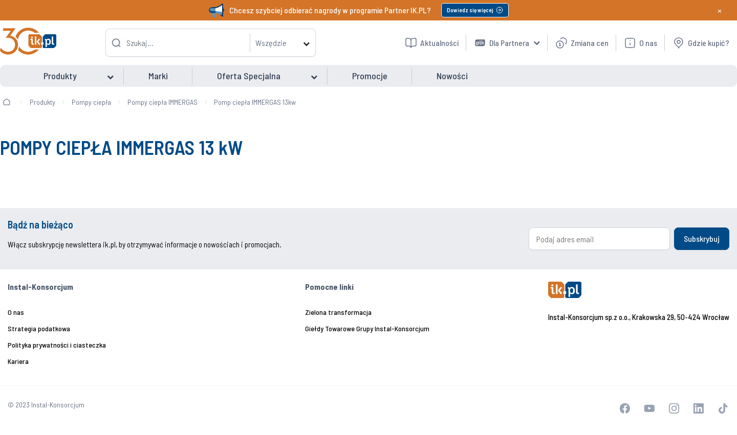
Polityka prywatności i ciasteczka (57, 344)
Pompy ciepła (91, 102)
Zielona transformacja (338, 312)
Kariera (18, 361)
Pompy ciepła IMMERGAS (162, 102)
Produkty (42, 102)
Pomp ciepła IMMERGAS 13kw (255, 102)
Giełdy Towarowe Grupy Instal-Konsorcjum (367, 328)
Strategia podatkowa (39, 328)
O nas (16, 312)
